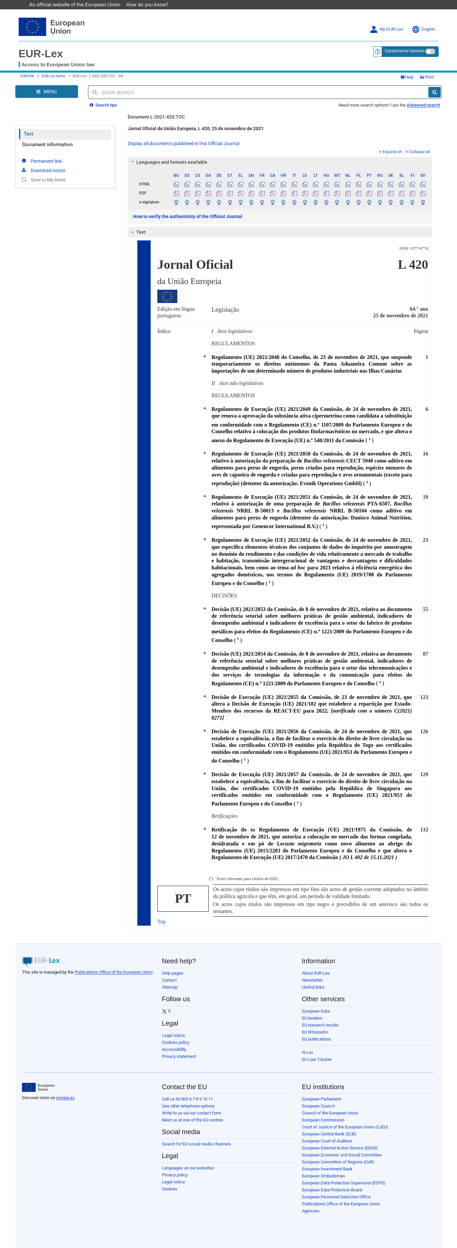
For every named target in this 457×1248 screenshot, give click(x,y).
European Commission (323, 1119)
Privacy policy (175, 1174)
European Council (318, 1105)
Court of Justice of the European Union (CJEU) (345, 1126)
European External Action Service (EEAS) (340, 1147)
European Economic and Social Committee (342, 1154)
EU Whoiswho (315, 1032)
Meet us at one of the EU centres (192, 1119)
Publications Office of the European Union (114, 972)
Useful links (313, 987)
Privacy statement (179, 1056)
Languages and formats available (168, 162)
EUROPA (27, 76)
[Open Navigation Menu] (46, 91)
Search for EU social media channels (196, 1143)
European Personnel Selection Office (336, 1196)
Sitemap (170, 987)
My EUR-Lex (386, 29)
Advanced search (423, 105)
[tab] (280, 162)
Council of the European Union (330, 1112)
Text (28, 134)
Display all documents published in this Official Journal (183, 143)
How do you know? (150, 4)
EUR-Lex (41, 54)
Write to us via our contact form (191, 1112)
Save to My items (43, 179)
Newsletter (312, 980)
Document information (47, 145)
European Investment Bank (327, 1168)
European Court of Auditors (327, 1140)
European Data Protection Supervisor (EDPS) (344, 1182)
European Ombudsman (323, 1175)
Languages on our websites (188, 1167)
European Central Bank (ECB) (329, 1133)
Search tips (103, 105)
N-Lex (307, 1052)
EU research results (320, 1025)
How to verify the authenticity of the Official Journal (187, 216)
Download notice (43, 170)
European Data (316, 1011)
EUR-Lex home (53, 76)
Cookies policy (175, 1042)
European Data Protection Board (332, 1189)
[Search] (434, 92)
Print (427, 77)
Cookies (169, 1188)
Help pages (172, 973)
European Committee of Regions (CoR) (338, 1161)
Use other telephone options (188, 1105)
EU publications (316, 1039)
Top (161, 921)
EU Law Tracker (317, 1059)
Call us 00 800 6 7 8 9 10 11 (187, 1098)
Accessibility (174, 1049)
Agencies (311, 1210)
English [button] (423, 29)
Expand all (390, 152)
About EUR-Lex (316, 973)
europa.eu (65, 1097)
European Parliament (321, 1098)
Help (407, 77)
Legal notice (173, 1035)
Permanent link (41, 160)
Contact (169, 980)
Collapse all (417, 152)
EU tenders (312, 1018)
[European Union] (38, 1087)
